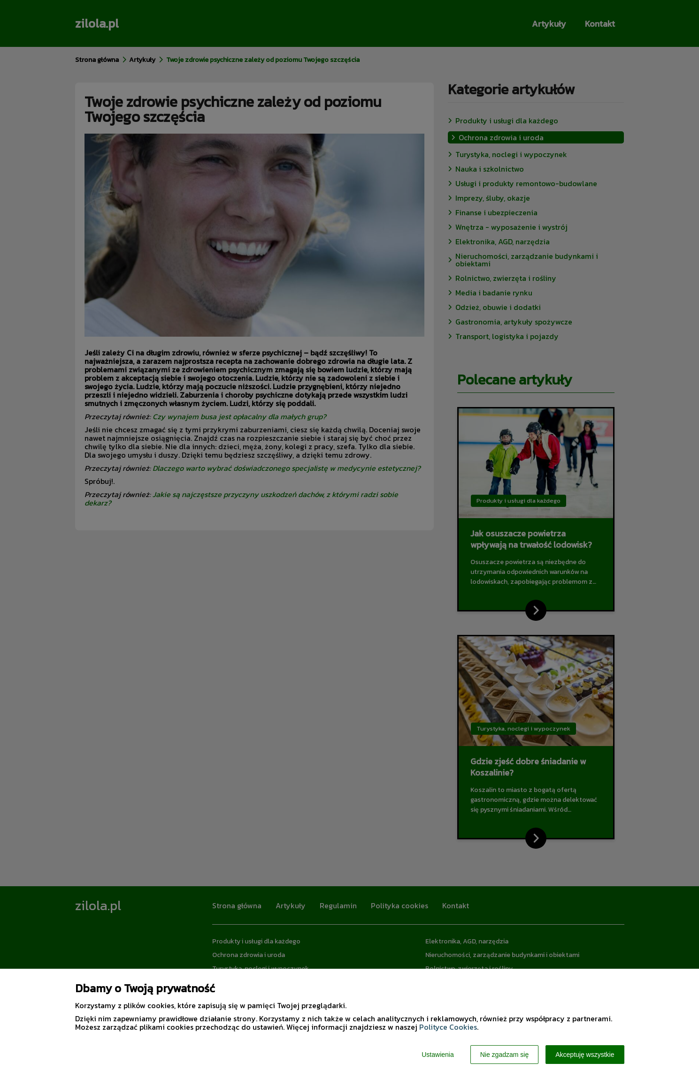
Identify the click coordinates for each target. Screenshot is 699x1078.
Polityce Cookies (448, 1027)
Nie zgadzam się (504, 1054)
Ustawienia (437, 1054)
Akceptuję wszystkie (584, 1054)
